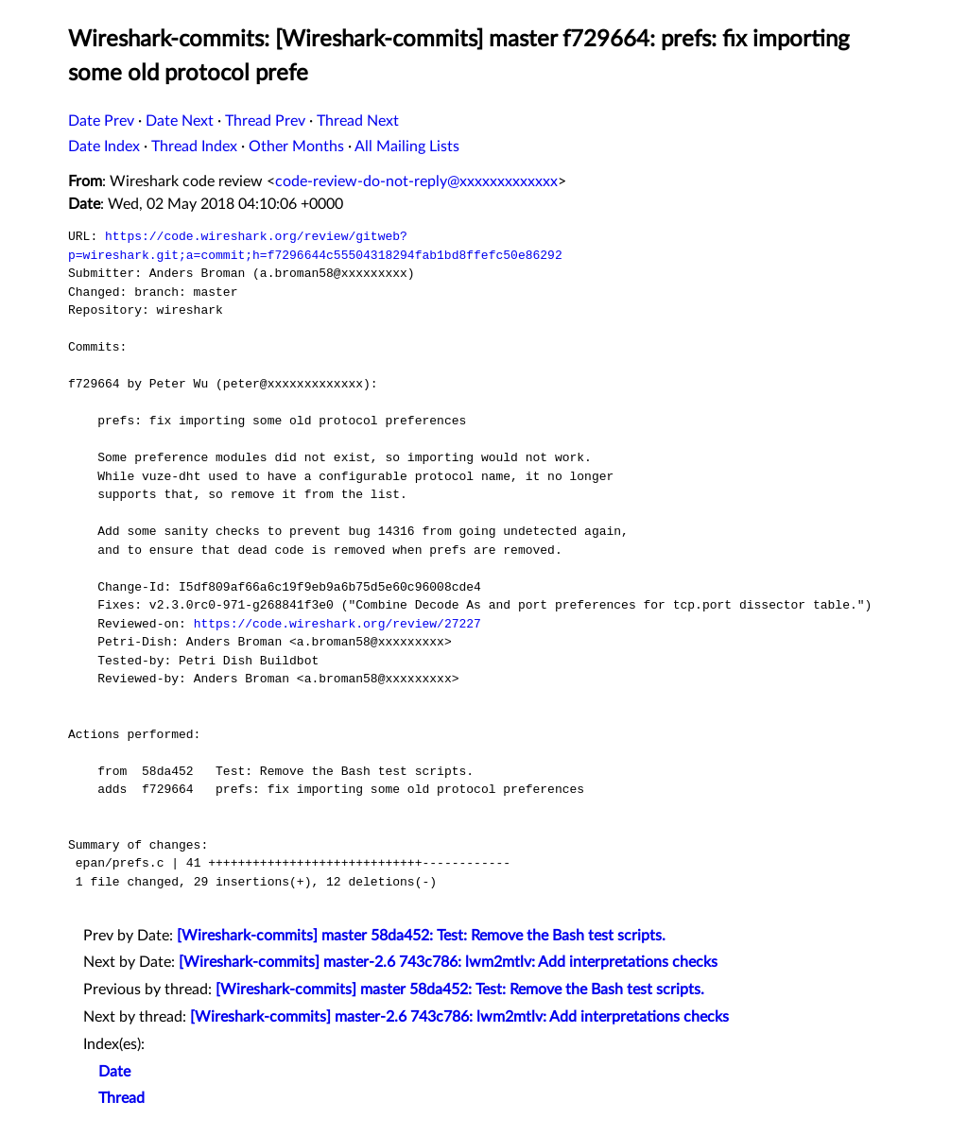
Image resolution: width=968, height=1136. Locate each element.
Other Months (296, 146)
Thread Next (358, 121)
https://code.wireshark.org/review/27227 (337, 623)
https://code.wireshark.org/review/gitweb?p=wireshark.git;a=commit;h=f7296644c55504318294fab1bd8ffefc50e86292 (315, 246)
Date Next (180, 121)
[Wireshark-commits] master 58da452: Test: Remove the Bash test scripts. (421, 935)
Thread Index (194, 146)
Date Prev (101, 121)
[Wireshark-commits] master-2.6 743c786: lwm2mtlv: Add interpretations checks (448, 962)
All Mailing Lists (406, 146)
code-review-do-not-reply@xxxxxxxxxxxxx (416, 181)
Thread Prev (265, 121)
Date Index (104, 146)
